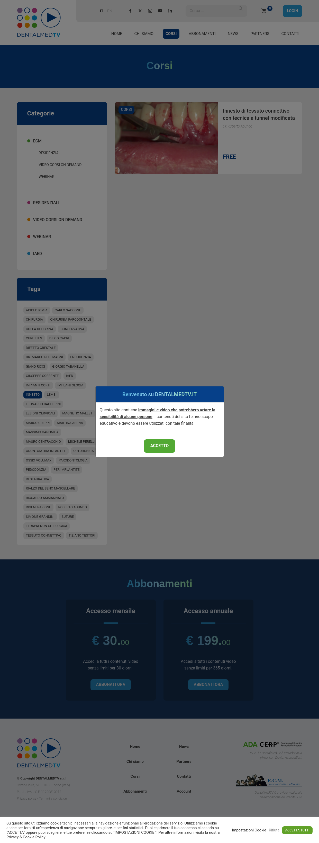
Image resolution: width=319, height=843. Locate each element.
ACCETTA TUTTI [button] (297, 830)
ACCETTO (159, 445)
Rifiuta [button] (274, 830)
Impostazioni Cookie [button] (249, 830)
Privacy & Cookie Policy (25, 837)
